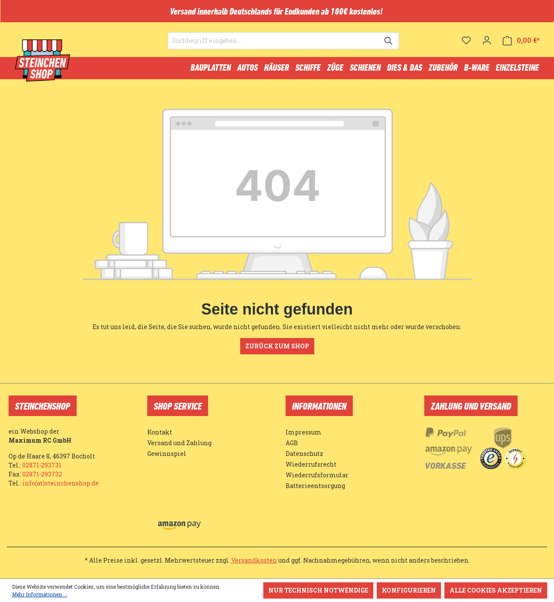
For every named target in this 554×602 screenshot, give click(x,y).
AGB (292, 443)
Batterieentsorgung (315, 486)
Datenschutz (304, 453)
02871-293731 (41, 465)
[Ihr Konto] (487, 45)
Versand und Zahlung (179, 443)
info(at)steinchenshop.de (60, 483)
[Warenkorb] (521, 45)
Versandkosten (254, 560)
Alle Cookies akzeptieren (496, 590)
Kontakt (159, 432)
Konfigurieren (409, 590)
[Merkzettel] (466, 45)
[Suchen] (389, 45)
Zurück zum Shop (277, 350)
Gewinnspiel (166, 453)
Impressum (304, 432)
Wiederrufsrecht (311, 464)
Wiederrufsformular (317, 475)
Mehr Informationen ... (39, 594)
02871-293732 (42, 474)
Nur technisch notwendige (318, 590)
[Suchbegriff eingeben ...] (273, 45)
